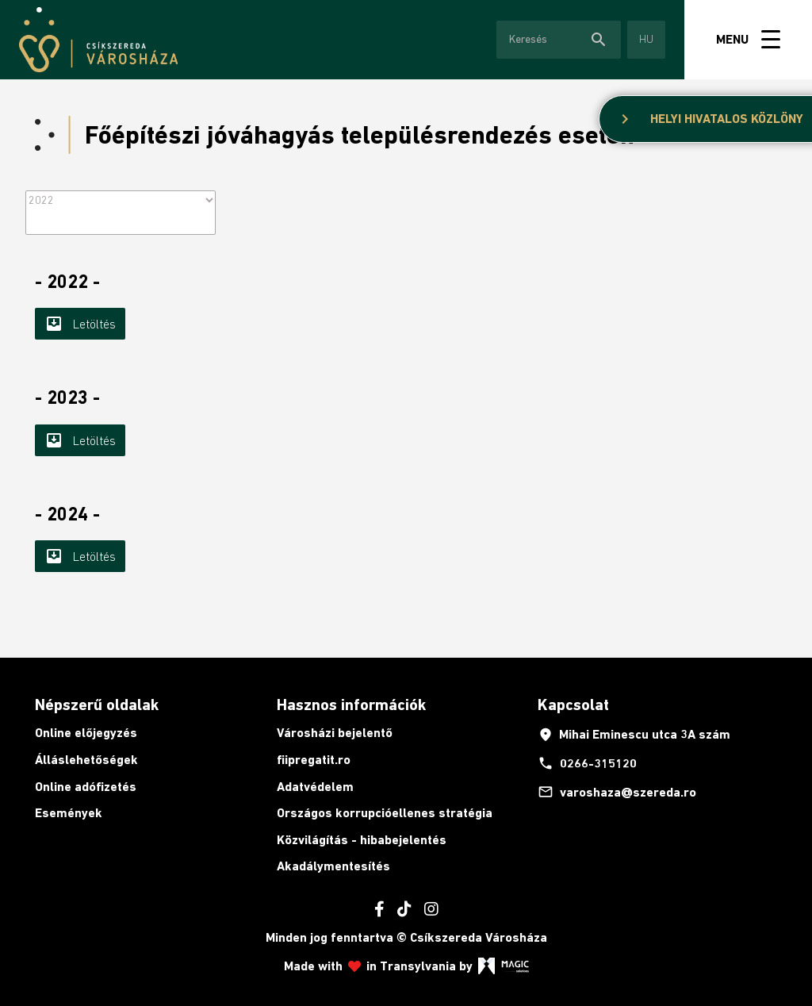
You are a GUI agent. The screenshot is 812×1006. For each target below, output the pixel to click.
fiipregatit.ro (313, 759)
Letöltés (80, 323)
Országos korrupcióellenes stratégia (384, 812)
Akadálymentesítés (333, 866)
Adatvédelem (315, 786)
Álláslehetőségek (86, 759)
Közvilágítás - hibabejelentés (361, 839)
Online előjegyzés (86, 732)
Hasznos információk (351, 704)
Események (68, 812)
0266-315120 (587, 763)
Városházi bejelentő (335, 732)
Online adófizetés (85, 786)
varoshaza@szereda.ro (617, 792)
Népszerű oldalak (97, 704)
